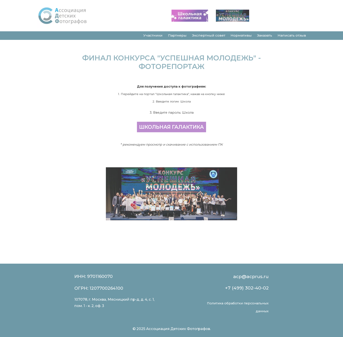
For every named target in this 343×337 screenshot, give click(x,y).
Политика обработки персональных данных (238, 307)
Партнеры (177, 35)
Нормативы (241, 35)
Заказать (264, 35)
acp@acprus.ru (251, 276)
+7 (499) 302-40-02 (247, 288)
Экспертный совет (208, 35)
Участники (153, 35)
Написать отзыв (292, 35)
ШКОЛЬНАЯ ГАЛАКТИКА (171, 127)
